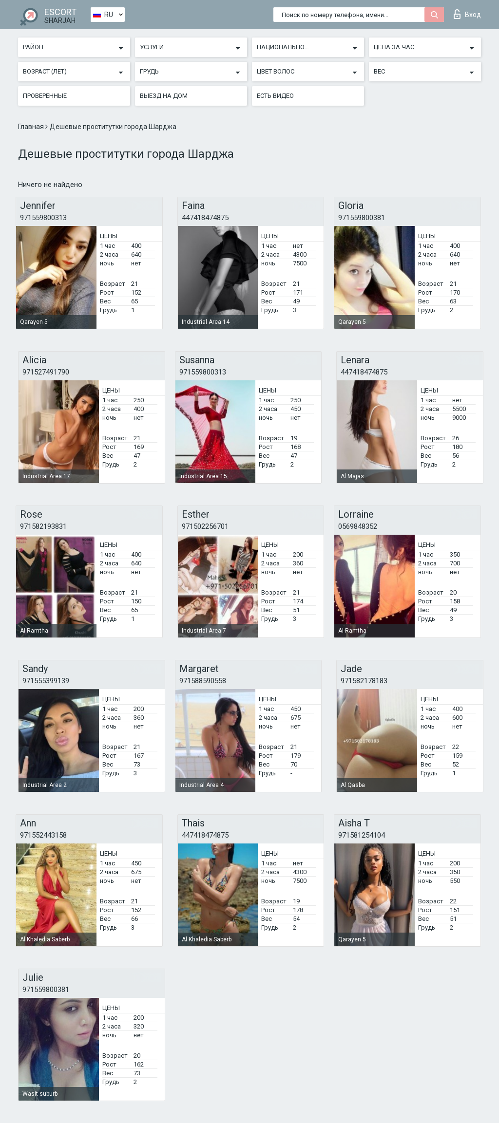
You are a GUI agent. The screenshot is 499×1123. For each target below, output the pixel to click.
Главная (31, 127)
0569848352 (357, 526)
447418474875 (205, 217)
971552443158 (43, 835)
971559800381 (361, 217)
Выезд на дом (164, 95)
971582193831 (43, 526)
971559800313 (43, 217)
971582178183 (364, 680)
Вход (467, 14)
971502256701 (205, 526)
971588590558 (202, 680)
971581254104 (361, 835)
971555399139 (45, 680)
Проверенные (45, 95)
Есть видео (275, 95)
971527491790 (45, 372)
